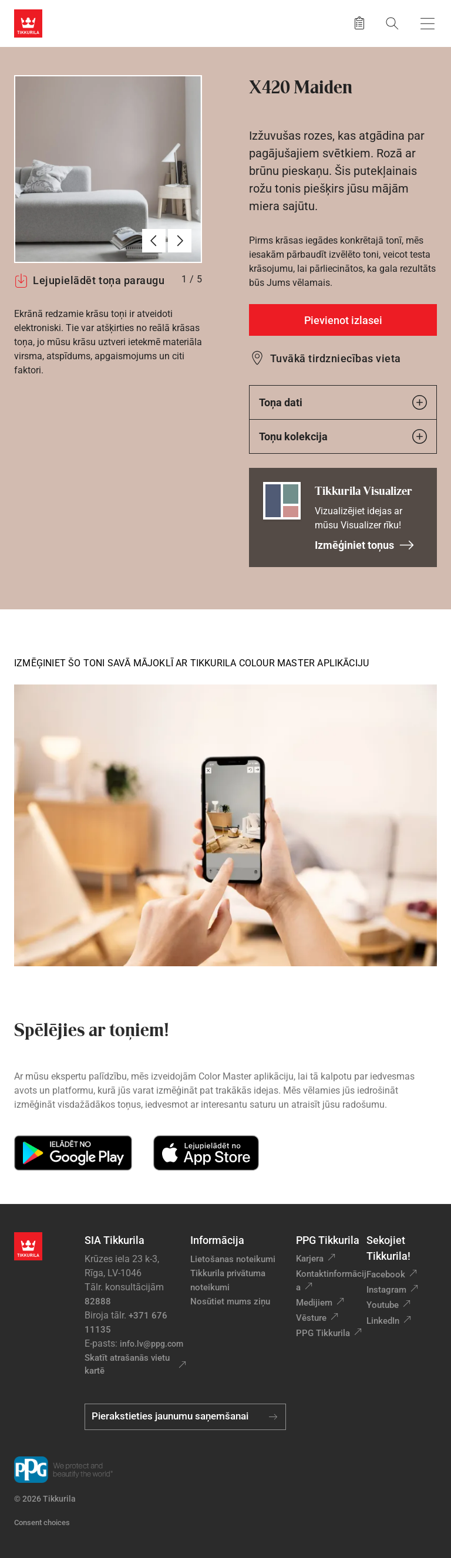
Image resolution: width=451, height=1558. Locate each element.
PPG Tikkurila (323, 1333)
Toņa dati (343, 402)
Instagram (386, 1289)
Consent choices (42, 1522)
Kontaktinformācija (331, 1281)
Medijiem (314, 1302)
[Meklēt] (392, 23)
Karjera (310, 1258)
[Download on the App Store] (205, 1153)
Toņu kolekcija (343, 436)
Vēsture (311, 1318)
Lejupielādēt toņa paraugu (89, 281)
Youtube (382, 1305)
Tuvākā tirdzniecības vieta (335, 358)
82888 (98, 1301)
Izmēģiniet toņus (365, 545)
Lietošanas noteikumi (232, 1259)
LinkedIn (382, 1321)
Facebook (385, 1274)
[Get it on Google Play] (73, 1153)
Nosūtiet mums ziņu (230, 1301)
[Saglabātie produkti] (359, 23)
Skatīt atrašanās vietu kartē (127, 1365)
